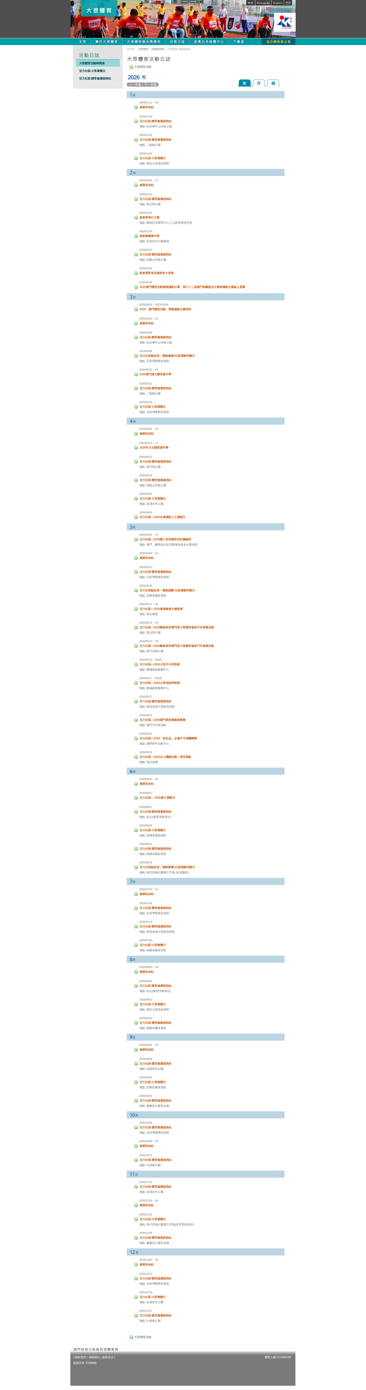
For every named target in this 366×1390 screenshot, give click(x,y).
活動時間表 (157, 49)
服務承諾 (107, 1357)
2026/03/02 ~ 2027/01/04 (153, 304)
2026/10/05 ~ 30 (148, 1141)
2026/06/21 (145, 844)
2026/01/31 (145, 153)
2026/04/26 (145, 512)
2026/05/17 (145, 696)
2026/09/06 (145, 1058)
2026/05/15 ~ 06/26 (150, 659)
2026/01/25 (145, 135)
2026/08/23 (145, 1018)
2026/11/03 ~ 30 (148, 1200)
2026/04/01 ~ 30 (148, 428)
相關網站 (94, 1357)
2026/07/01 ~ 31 (148, 889)
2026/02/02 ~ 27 (148, 180)
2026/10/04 (145, 1122)
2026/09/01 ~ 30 (148, 1044)
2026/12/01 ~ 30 (148, 1259)
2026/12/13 (145, 1273)
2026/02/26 (145, 282)
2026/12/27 (145, 1310)
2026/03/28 (145, 402)
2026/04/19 (145, 475)
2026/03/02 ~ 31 (148, 318)
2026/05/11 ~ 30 (148, 604)
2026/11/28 (145, 1214)
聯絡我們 (80, 1357)
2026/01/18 (145, 116)
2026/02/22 (145, 249)
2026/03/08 (145, 332)
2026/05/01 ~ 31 (148, 534)
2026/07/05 (145, 903)
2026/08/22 (145, 999)
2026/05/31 (145, 715)
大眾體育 (143, 49)
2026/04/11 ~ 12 (148, 442)
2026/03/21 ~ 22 (148, 369)
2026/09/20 (145, 1095)
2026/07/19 (145, 921)
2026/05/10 (145, 567)
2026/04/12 (145, 456)
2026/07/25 (145, 940)
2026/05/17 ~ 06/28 (150, 678)
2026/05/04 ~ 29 (148, 553)
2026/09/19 (145, 1077)
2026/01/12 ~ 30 (148, 102)
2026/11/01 (145, 1182)
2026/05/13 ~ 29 (148, 641)
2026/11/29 (145, 1233)
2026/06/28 (145, 862)
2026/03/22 (145, 383)
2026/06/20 (145, 825)
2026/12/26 (145, 1292)
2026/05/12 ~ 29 (148, 622)
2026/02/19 (145, 212)
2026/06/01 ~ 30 (148, 779)
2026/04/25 (145, 493)
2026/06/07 (145, 793)
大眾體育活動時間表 (92, 63)
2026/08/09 (145, 981)
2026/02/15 (145, 194)
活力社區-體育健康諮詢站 (95, 78)
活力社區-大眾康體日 (92, 71)
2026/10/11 (145, 1155)
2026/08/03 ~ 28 (148, 967)
